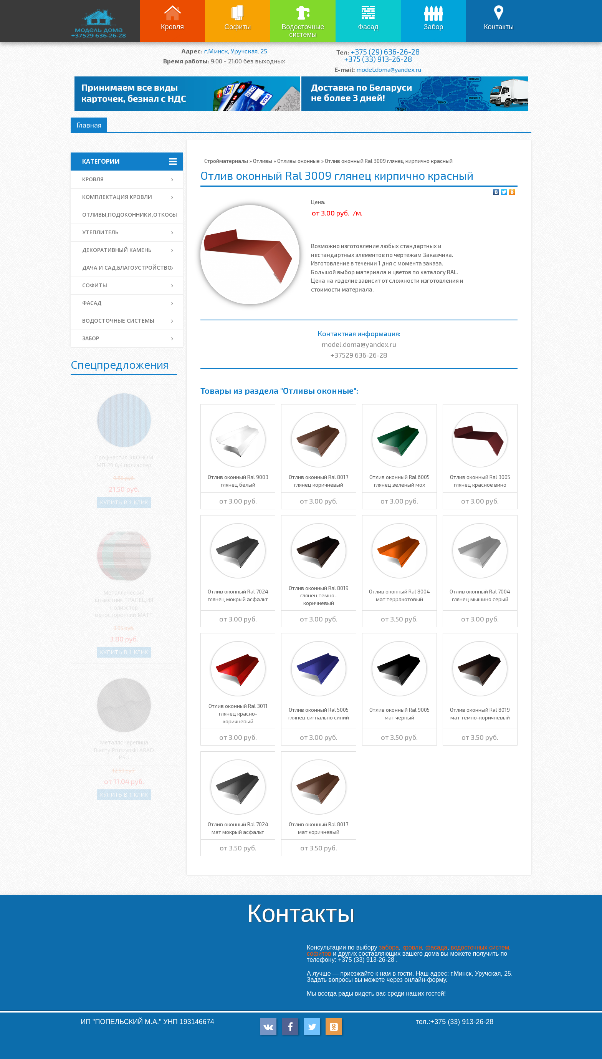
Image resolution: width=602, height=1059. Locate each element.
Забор (433, 27)
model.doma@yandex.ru (388, 69)
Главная (88, 125)
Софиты (237, 27)
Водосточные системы (302, 30)
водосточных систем (480, 947)
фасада (436, 947)
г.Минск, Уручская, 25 (235, 51)
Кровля (172, 27)
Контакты (499, 27)
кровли (412, 947)
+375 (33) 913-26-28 (378, 59)
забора (389, 947)
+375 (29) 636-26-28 (385, 51)
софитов (319, 953)
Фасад (368, 27)
